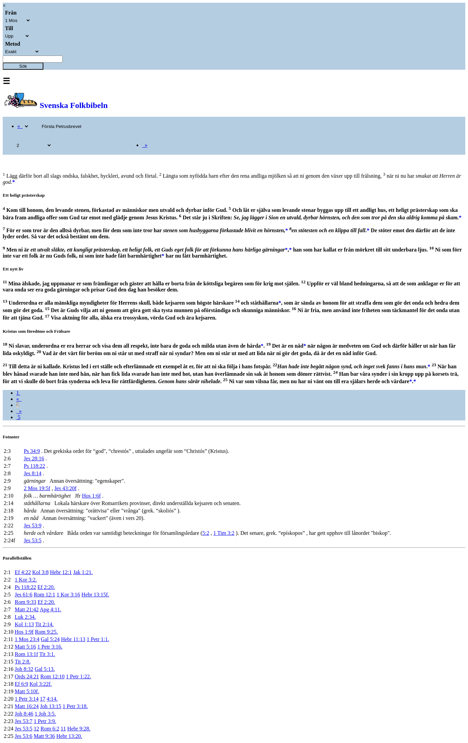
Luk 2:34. (25, 617)
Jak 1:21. (83, 572)
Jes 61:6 (23, 594)
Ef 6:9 (21, 684)
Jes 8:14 (32, 473)
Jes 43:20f (65, 488)
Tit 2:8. (22, 661)
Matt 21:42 (27, 609)
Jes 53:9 (32, 525)
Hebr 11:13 (73, 639)
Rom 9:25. (46, 632)
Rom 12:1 (44, 594)
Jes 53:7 (23, 721)
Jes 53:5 (32, 540)
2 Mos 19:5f (37, 488)
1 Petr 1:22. (78, 676)
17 (42, 699)
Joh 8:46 (24, 714)
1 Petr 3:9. (45, 721)
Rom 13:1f (26, 654)
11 (63, 728)
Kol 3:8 (40, 572)
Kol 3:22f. (40, 684)
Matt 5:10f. (27, 691)
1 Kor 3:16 (68, 594)
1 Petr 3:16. (49, 647)
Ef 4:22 (23, 572)
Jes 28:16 (34, 458)
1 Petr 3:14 (26, 699)
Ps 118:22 (34, 466)
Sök (23, 66)
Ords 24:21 (27, 676)
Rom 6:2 (49, 728)
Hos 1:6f (91, 496)
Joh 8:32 (24, 669)
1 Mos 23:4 (27, 639)
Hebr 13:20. (69, 736)
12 (36, 728)
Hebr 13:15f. (95, 594)
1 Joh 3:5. (45, 714)
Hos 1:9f (24, 632)
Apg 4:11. (50, 609)
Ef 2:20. (46, 587)
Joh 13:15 (50, 706)
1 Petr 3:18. (75, 706)
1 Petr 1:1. (98, 639)
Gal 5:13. (45, 669)
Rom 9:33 (25, 602)
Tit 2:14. (44, 624)
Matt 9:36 (44, 736)
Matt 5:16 (25, 647)
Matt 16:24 (27, 706)
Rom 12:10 (52, 676)
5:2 (205, 533)
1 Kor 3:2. (26, 580)
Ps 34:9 (32, 451)
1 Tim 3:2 (224, 533)
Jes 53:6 (23, 736)
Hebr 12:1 (61, 572)
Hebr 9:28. (78, 728)
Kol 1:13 (24, 624)
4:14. (52, 699)
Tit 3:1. (47, 654)
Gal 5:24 (50, 639)
